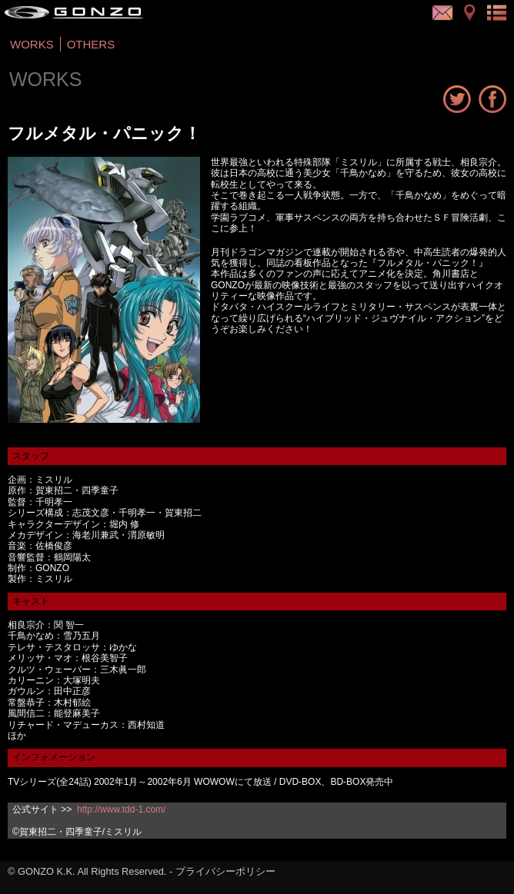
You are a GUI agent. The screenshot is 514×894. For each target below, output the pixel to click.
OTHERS (91, 44)
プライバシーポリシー (225, 871)
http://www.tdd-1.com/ (121, 809)
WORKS (32, 44)
